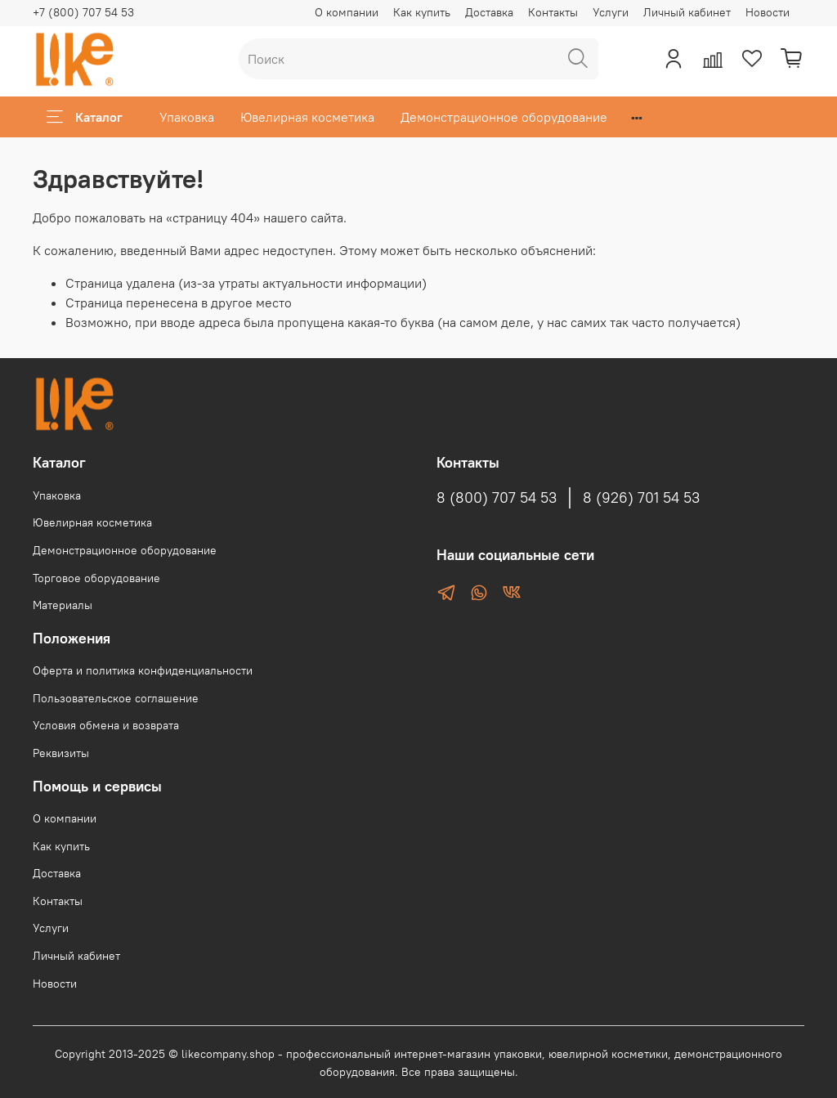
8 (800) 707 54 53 (496, 498)
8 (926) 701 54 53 (641, 498)
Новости (767, 12)
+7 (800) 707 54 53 (83, 12)
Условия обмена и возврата (106, 725)
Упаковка (186, 117)
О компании (346, 12)
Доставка (489, 12)
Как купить (421, 12)
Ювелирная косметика (307, 117)
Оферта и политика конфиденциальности (143, 670)
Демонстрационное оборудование (504, 117)
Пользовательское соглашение (116, 698)
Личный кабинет (687, 12)
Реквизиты (61, 753)
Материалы (62, 605)
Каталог (85, 117)
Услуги (611, 12)
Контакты (553, 12)
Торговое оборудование (96, 578)
